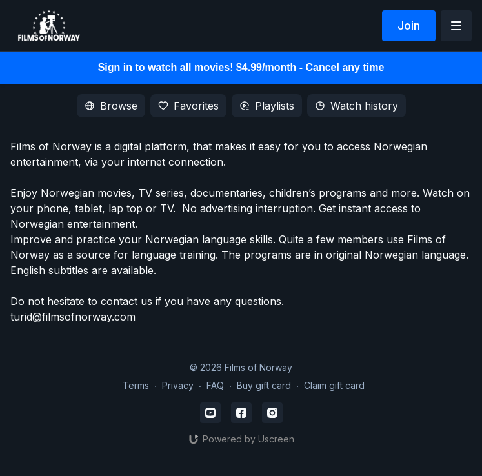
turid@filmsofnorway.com (73, 316)
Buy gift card (264, 385)
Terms (136, 385)
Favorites (188, 105)
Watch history (356, 105)
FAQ (215, 385)
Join (408, 25)
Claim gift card (334, 385)
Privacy (178, 385)
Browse (111, 105)
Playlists (266, 105)
